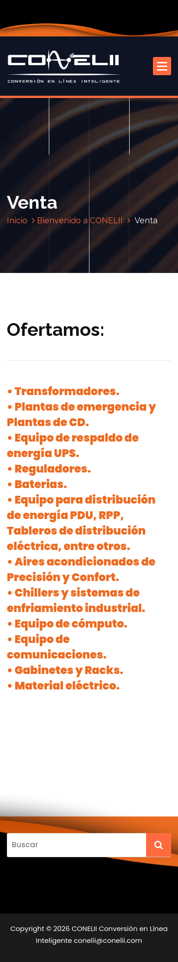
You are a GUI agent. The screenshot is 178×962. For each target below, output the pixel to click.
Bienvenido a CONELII (80, 220)
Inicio (17, 220)
